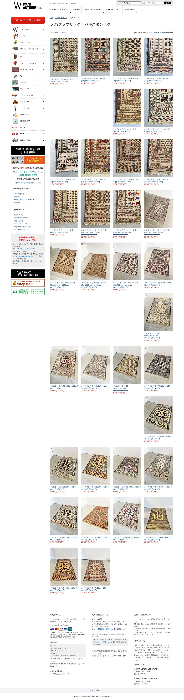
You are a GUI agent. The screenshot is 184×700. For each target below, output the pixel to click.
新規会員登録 (62, 3)
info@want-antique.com (26, 256)
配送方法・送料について (106, 629)
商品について (18, 215)
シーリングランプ (22, 101)
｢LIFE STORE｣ (18, 249)
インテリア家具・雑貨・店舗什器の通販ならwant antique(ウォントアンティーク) (28, 6)
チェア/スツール (21, 42)
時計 (17, 76)
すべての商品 (20, 29)
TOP (51, 18)
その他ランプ (20, 114)
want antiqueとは (19, 194)
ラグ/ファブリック (61, 18)
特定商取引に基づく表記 (22, 227)
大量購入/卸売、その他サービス (25, 200)
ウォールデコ (20, 89)
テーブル (19, 36)
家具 (17, 57)
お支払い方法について (21, 230)
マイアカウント (51, 3)
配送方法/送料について (21, 218)
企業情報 (17, 203)
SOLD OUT (20, 133)
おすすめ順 (153, 32)
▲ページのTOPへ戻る (92, 690)
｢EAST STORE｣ (30, 249)
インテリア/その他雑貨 (24, 63)
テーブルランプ (21, 108)
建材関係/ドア (21, 121)
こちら (58, 674)
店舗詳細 (17, 197)
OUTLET (19, 127)
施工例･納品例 (21, 140)
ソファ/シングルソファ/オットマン (26, 49)
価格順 (163, 32)
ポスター (19, 82)
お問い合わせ (18, 221)
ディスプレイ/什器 (22, 95)
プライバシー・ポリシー (22, 224)
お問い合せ (72, 3)
